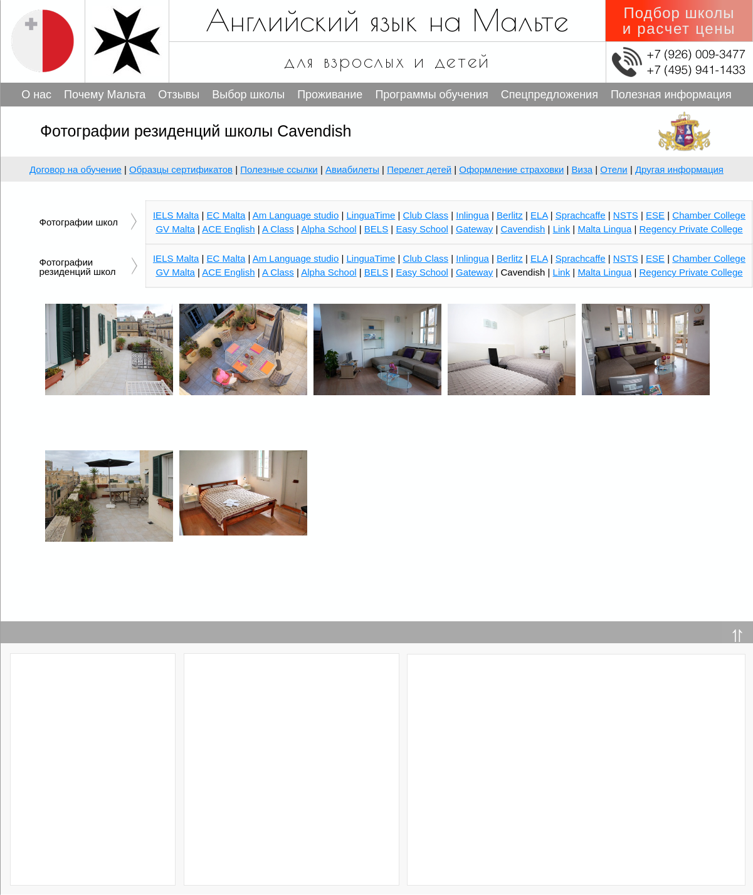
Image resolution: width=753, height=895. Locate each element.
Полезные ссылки (279, 169)
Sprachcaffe (581, 258)
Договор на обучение (75, 169)
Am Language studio (296, 258)
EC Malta (226, 258)
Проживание (329, 94)
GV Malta (175, 272)
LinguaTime (371, 258)
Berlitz (510, 258)
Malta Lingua (604, 272)
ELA (539, 258)
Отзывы (178, 94)
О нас (36, 94)
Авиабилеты (352, 169)
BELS (376, 272)
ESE (655, 258)
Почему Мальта (104, 94)
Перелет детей (419, 169)
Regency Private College (691, 272)
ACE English (228, 272)
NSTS (625, 258)
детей (462, 60)
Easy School (422, 272)
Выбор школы (248, 94)
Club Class (426, 258)
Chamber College (708, 258)
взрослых (365, 60)
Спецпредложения (549, 94)
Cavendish (523, 229)
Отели (613, 169)
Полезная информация (671, 94)
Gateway (474, 272)
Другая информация (679, 169)
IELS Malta (176, 258)
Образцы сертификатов (181, 169)
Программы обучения (431, 94)
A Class (278, 272)
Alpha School (328, 272)
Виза (582, 169)
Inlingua (472, 258)
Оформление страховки (511, 169)
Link (562, 272)
